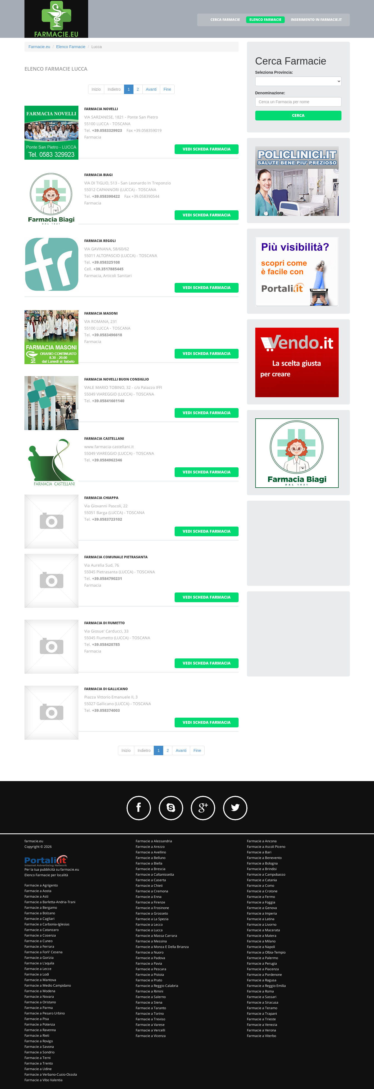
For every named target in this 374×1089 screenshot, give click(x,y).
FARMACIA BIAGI (98, 174)
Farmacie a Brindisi (262, 868)
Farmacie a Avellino (151, 852)
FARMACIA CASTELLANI (104, 438)
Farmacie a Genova (262, 907)
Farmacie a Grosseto (152, 913)
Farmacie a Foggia (261, 902)
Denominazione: (270, 93)
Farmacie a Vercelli (150, 1030)
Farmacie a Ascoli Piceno (266, 846)
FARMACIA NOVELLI (101, 109)
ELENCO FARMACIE (265, 19)
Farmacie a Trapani (262, 1013)
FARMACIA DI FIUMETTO (104, 623)
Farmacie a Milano (261, 941)
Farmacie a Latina (260, 919)
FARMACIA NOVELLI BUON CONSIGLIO (116, 379)
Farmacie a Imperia (262, 913)
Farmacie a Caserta (151, 880)
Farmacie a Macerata (263, 930)
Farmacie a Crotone (262, 891)
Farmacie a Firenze (150, 902)
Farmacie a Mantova (40, 979)
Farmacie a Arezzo (150, 846)
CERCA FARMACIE (225, 19)
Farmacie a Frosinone (152, 907)
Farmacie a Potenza (39, 1024)
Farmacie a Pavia (149, 963)
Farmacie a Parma (38, 1007)
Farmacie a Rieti (36, 1035)
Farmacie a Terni (37, 1057)
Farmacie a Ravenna (40, 1030)
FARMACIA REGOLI (100, 240)
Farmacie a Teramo (262, 1008)
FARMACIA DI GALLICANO (106, 689)
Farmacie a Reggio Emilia (266, 985)
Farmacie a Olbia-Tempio (266, 952)
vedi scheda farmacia (207, 149)
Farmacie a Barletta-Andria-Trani (49, 902)
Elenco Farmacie (70, 47)
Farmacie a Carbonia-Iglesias (47, 924)
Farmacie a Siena (149, 1002)
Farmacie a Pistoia (150, 974)
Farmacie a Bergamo (40, 907)
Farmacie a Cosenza (40, 935)
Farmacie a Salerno (151, 996)
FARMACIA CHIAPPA (101, 497)
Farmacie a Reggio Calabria (157, 985)
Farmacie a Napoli (261, 946)
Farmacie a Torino (150, 1013)
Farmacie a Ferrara (39, 946)
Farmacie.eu (39, 47)
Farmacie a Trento (38, 1063)
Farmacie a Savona (39, 1046)
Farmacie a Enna (149, 896)
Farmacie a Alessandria (154, 841)
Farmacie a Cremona (152, 891)
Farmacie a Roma (260, 991)
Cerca (298, 115)
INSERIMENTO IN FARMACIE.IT (316, 19)
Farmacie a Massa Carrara (156, 935)
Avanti (151, 89)
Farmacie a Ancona (262, 841)
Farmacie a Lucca (149, 930)
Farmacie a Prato (149, 980)
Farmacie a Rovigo (38, 1041)
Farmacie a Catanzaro (41, 929)
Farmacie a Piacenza (263, 969)
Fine (167, 89)
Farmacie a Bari (259, 852)
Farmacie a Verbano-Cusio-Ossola (50, 1074)
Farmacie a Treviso (150, 1019)
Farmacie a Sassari (261, 996)
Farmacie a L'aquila (39, 963)
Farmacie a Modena (39, 991)
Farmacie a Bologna (262, 863)
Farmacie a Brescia (150, 868)
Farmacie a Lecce (37, 968)
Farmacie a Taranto (151, 1008)
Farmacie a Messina (151, 941)
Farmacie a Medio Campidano (47, 985)
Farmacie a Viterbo (261, 1035)
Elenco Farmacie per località (46, 875)
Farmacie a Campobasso (266, 874)
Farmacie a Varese (150, 1024)
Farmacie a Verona (261, 1030)
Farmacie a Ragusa (261, 980)
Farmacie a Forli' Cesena (43, 952)
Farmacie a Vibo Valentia (43, 1080)
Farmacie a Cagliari (39, 918)
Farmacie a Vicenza (151, 1035)
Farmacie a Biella (149, 863)
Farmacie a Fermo (261, 896)
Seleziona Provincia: (274, 72)
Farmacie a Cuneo (38, 941)
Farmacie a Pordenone (264, 974)
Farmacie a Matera (261, 935)
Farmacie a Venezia (262, 1024)
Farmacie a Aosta (37, 890)
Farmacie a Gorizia (39, 957)
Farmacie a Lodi (36, 974)
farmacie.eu (33, 841)
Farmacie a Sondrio (39, 1052)
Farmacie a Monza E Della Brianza (162, 946)
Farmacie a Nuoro (150, 952)
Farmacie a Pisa (36, 1018)
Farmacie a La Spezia (152, 919)
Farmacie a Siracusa (262, 1002)
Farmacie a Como (260, 885)
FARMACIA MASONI (101, 313)
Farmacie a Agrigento (41, 885)
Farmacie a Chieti (149, 885)
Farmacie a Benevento (264, 857)
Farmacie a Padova (150, 957)
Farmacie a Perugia (262, 963)
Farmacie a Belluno (150, 857)
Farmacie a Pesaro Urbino (44, 1013)
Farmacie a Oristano (40, 1002)
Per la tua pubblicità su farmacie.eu (51, 869)
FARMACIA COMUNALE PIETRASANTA (116, 557)
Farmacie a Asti (36, 896)
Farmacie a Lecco (149, 924)
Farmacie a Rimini (149, 991)
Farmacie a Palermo (262, 957)
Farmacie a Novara (39, 996)
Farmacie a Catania (262, 880)
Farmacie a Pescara (151, 969)
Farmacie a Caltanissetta (155, 874)
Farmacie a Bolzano (39, 913)
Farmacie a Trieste (261, 1019)
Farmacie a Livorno (261, 924)
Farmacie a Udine (38, 1068)
